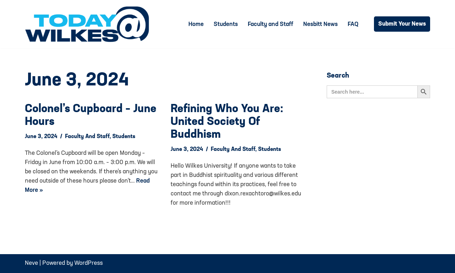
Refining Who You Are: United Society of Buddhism (227, 122)
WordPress (88, 263)
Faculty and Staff (270, 24)
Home (196, 24)
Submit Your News (402, 24)
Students (226, 24)
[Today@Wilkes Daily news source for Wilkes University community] (89, 24)
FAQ (353, 24)
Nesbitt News (320, 24)
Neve (31, 263)
